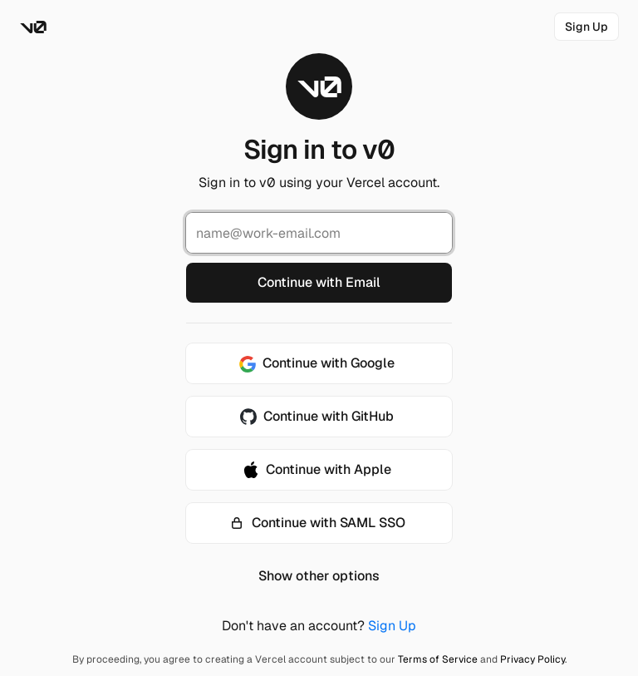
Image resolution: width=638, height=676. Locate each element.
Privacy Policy (532, 659)
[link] (586, 26)
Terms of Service (438, 659)
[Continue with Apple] (319, 470)
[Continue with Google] (319, 363)
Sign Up (392, 625)
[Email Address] (319, 233)
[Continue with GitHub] (319, 417)
